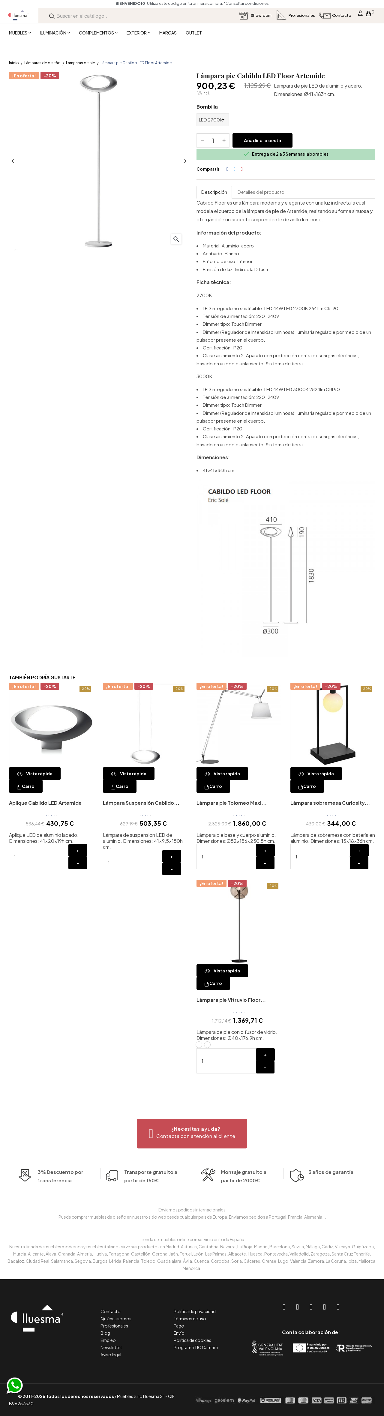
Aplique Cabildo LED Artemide (45, 803)
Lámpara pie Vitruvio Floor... (231, 1000)
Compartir (227, 169)
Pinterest (242, 169)
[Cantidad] (213, 140)
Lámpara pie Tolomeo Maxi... (231, 803)
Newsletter (111, 1347)
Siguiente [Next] (185, 161)
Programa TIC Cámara (196, 1347)
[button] (192, 1133)
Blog (105, 1333)
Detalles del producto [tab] (261, 192)
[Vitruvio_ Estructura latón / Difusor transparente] (198, 1044)
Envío (179, 1333)
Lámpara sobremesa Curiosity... (330, 803)
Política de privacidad (195, 1311)
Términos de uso (190, 1318)
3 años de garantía (330, 1189)
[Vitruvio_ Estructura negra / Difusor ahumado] (207, 1044)
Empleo (108, 1340)
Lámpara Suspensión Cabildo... (141, 803)
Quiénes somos (115, 1318)
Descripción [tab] (214, 192)
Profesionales (114, 1325)
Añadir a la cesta (262, 140)
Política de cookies (192, 1340)
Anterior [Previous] (12, 161)
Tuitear (235, 169)
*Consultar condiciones (246, 3)
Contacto (110, 1311)
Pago (179, 1325)
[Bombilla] (212, 119)
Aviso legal (110, 1354)
